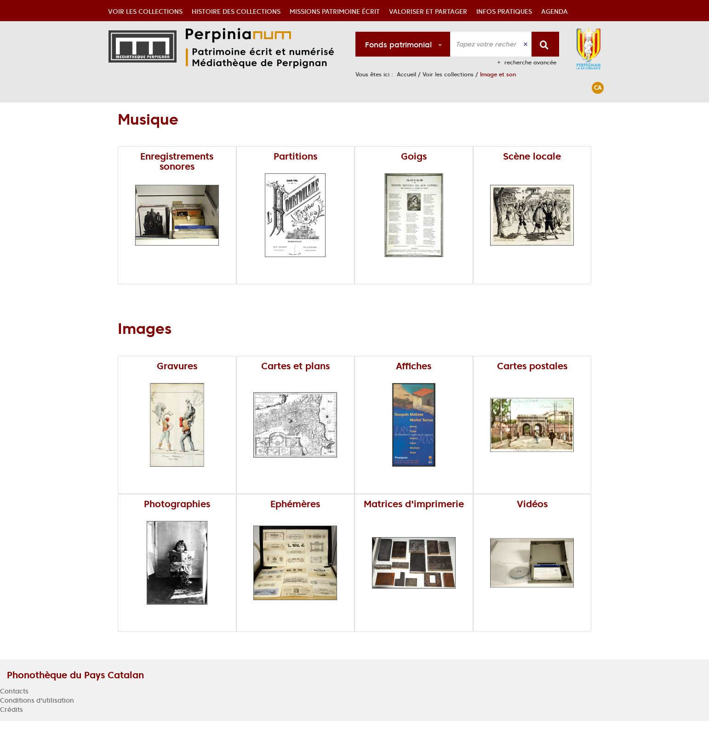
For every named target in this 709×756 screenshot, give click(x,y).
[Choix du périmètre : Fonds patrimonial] (403, 44)
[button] (145, 113)
